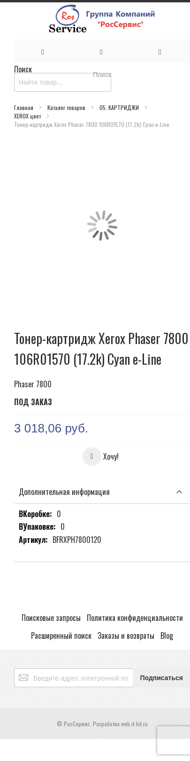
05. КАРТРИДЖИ (119, 107)
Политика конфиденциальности (135, 617)
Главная (24, 107)
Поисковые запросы (51, 617)
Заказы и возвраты (126, 635)
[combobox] (62, 82)
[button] (101, 456)
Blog (166, 635)
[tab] (102, 492)
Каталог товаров (67, 107)
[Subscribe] (161, 677)
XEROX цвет (28, 116)
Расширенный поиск (61, 635)
